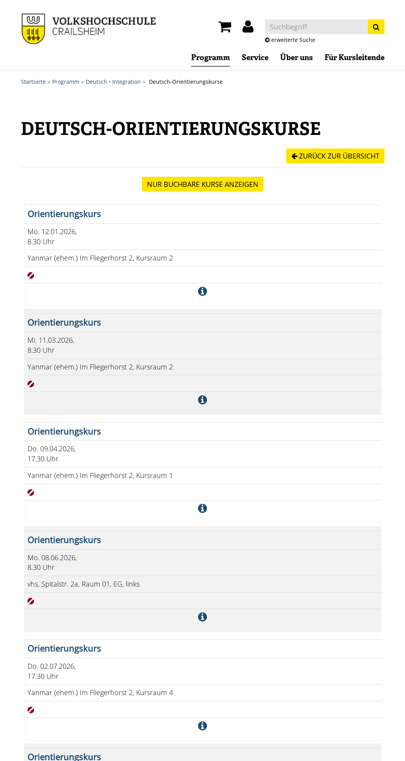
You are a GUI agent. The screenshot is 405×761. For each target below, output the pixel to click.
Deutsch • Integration (113, 81)
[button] (248, 28)
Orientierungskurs (64, 213)
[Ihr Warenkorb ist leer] (224, 28)
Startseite (33, 81)
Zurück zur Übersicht (335, 155)
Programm (210, 58)
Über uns (296, 58)
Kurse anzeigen (202, 184)
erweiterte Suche (290, 39)
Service (255, 58)
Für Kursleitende (354, 58)
